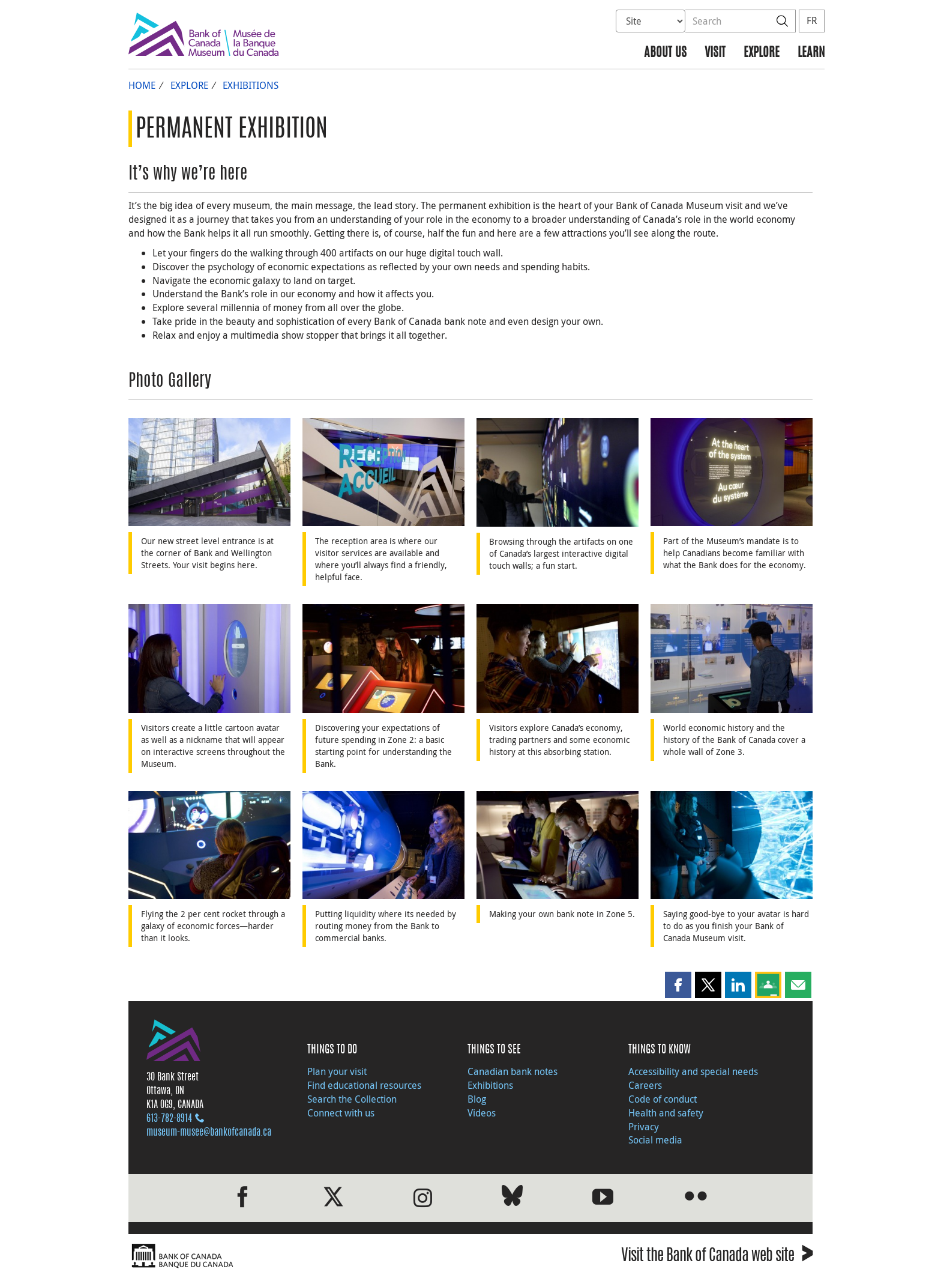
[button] (678, 985)
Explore (762, 53)
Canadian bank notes (512, 1071)
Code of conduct (662, 1099)
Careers (645, 1085)
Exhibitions (250, 85)
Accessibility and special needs (693, 1071)
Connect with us (340, 1112)
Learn (811, 53)
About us (665, 53)
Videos (481, 1112)
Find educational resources (364, 1085)
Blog (476, 1099)
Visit (715, 53)
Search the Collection (352, 1099)
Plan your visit (337, 1071)
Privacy (643, 1126)
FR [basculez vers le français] (812, 20)
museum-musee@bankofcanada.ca (208, 1132)
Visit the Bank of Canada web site (717, 1257)
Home (141, 85)
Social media (655, 1139)
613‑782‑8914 (169, 1119)
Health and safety (665, 1112)
